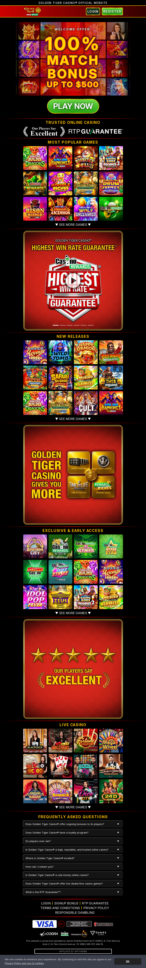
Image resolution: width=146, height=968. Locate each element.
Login (93, 11)
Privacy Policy (96, 908)
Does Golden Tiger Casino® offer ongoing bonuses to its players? (65, 824)
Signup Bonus (66, 903)
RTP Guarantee (95, 903)
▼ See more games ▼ (73, 225)
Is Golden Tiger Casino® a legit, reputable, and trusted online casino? (67, 849)
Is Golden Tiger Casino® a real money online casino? (57, 875)
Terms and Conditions (60, 908)
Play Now (73, 106)
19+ (61, 924)
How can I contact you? (40, 866)
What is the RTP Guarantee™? (43, 892)
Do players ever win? (38, 841)
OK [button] (127, 961)
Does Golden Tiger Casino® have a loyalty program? (57, 832)
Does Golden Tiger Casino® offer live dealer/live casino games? (64, 883)
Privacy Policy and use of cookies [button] (24, 963)
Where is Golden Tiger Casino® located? (50, 858)
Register (112, 11)
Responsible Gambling (75, 913)
